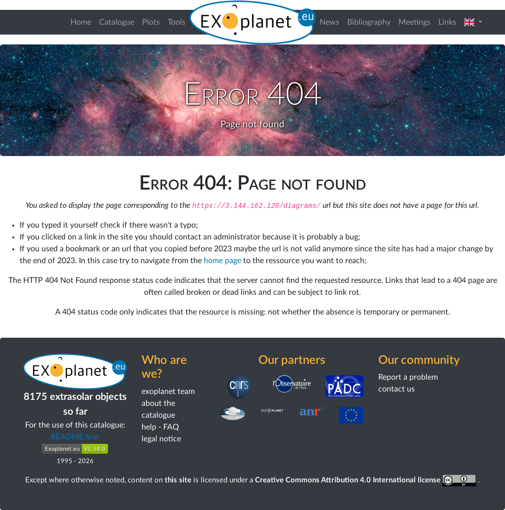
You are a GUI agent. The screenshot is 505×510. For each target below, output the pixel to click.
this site (178, 480)
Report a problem (408, 377)
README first (75, 437)
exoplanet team (168, 391)
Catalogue (116, 22)
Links (447, 22)
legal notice (161, 439)
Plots (151, 22)
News (329, 22)
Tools (176, 22)
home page (222, 261)
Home (81, 22)
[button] (473, 22)
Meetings (414, 22)
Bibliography (369, 22)
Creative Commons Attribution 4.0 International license (366, 480)
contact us (396, 389)
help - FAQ (160, 427)
